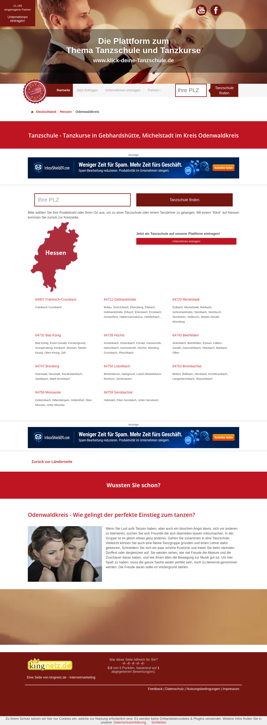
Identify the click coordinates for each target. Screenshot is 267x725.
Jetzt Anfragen (87, 90)
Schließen (158, 722)
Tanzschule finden (224, 90)
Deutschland (43, 112)
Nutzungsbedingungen (203, 689)
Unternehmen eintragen (122, 90)
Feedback (155, 689)
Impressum (231, 689)
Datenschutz (174, 689)
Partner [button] (154, 90)
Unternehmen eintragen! (186, 241)
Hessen (66, 112)
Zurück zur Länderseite (52, 462)
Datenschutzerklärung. (130, 722)
